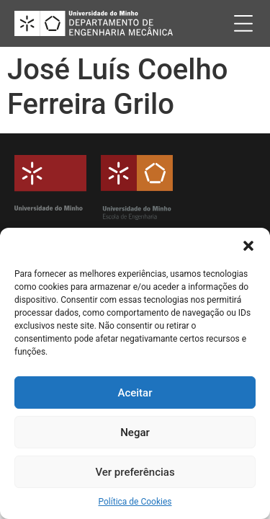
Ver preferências (134, 472)
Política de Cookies (134, 502)
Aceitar (134, 392)
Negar (135, 432)
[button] (248, 246)
